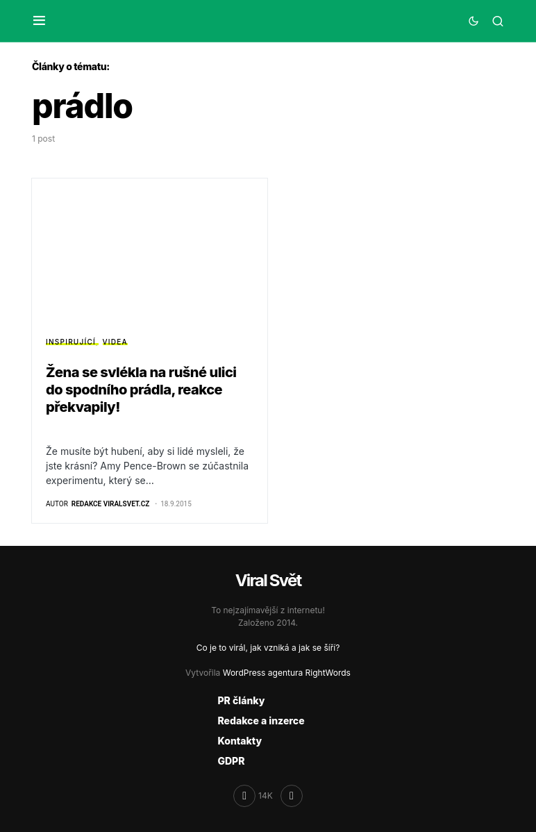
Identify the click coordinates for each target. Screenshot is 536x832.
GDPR (230, 761)
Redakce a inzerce (260, 720)
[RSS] (291, 796)
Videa (115, 342)
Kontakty (239, 741)
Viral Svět (268, 580)
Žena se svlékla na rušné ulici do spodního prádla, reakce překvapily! (141, 389)
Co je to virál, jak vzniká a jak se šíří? (268, 647)
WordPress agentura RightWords (287, 672)
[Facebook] (253, 796)
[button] (39, 21)
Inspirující (71, 342)
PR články (241, 700)
